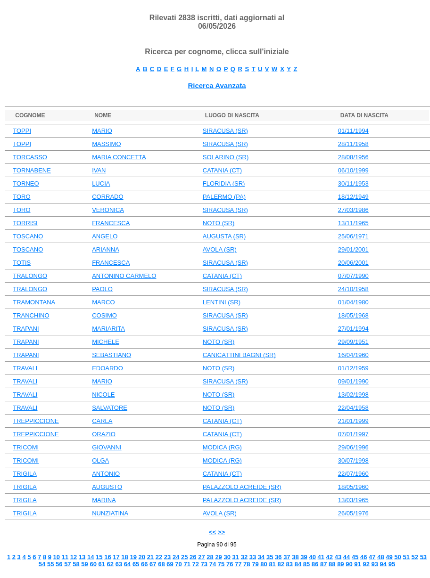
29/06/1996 (353, 447)
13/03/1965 (353, 500)
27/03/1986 (353, 209)
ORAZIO (104, 434)
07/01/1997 (353, 434)
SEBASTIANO (111, 354)
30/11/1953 (353, 183)
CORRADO (107, 196)
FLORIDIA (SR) (224, 183)
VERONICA (108, 209)
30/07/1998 (353, 460)
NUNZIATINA (110, 513)
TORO (21, 196)
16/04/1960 (353, 354)
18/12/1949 (353, 196)
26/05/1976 (353, 513)
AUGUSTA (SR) (224, 236)
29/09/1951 (353, 341)
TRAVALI (25, 368)
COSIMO (104, 315)
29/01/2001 (353, 249)
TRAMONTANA (34, 302)
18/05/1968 (353, 315)
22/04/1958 (353, 407)
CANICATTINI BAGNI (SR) (239, 354)
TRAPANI (26, 328)
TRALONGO (30, 275)
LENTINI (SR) (221, 302)
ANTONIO (106, 473)
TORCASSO (30, 157)
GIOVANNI (107, 447)
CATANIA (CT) (222, 170)
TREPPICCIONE (36, 420)
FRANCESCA (111, 223)
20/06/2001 (353, 262)
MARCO (103, 302)
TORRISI (25, 223)
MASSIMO (106, 143)
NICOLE (103, 394)
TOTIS (22, 262)
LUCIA (101, 183)
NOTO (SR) (219, 223)
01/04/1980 (353, 302)
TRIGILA (25, 473)
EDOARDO (107, 368)
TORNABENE (32, 170)
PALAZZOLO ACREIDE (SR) (242, 486)
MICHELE (105, 341)
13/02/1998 (353, 394)
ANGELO (104, 236)
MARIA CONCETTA (119, 157)
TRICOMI (26, 447)
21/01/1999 (353, 420)
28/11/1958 (353, 143)
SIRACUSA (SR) (225, 130)
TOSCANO (28, 236)
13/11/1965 (353, 223)
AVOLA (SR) (220, 249)
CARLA (102, 420)
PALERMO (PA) (224, 196)
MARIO (102, 130)
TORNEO (26, 183)
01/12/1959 (353, 368)
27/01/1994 (353, 328)
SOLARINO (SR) (226, 157)
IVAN (99, 170)
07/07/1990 (353, 275)
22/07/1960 (353, 473)
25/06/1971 (353, 236)
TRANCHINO (31, 315)
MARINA (104, 500)
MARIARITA (108, 328)
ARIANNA (105, 249)
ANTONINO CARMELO (124, 275)
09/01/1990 (353, 381)
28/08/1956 (353, 157)
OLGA (100, 460)
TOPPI (22, 130)
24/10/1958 (353, 289)
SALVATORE (109, 407)
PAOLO (102, 289)
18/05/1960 (353, 486)
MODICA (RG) (222, 447)
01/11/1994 (353, 130)
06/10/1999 (353, 170)
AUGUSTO (107, 486)
